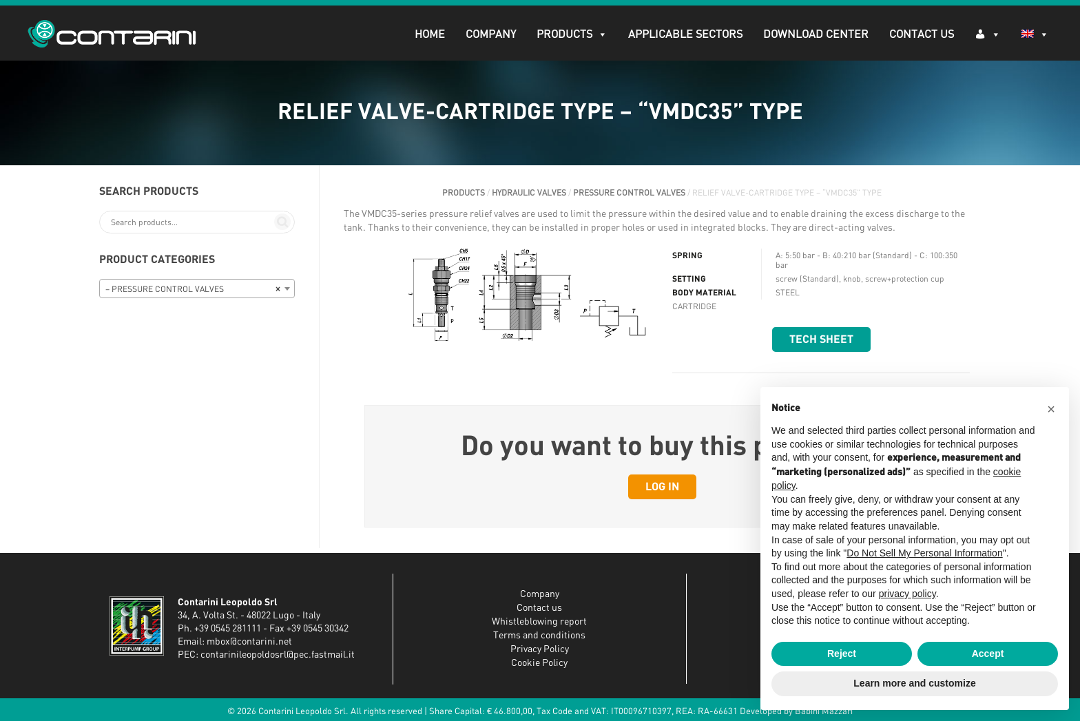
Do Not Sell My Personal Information (924, 552)
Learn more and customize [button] (914, 683)
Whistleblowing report (539, 622)
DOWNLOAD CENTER (816, 34)
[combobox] (197, 288)
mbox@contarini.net (249, 642)
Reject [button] (841, 653)
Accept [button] (988, 653)
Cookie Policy (539, 663)
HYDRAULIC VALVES (529, 193)
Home (430, 34)
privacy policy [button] (907, 593)
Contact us (539, 608)
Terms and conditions (539, 635)
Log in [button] (662, 486)
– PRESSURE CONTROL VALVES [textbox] (192, 289)
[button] (1051, 409)
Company (491, 34)
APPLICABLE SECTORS (685, 34)
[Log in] (987, 33)
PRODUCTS (572, 34)
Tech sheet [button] (821, 339)
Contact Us (921, 34)
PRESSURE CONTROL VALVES (629, 193)
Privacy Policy (539, 649)
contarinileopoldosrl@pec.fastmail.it (277, 655)
